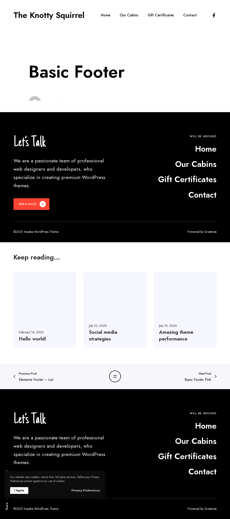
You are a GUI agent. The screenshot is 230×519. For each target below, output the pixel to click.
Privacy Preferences (85, 490)
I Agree (19, 490)
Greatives (210, 231)
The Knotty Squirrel (48, 15)
